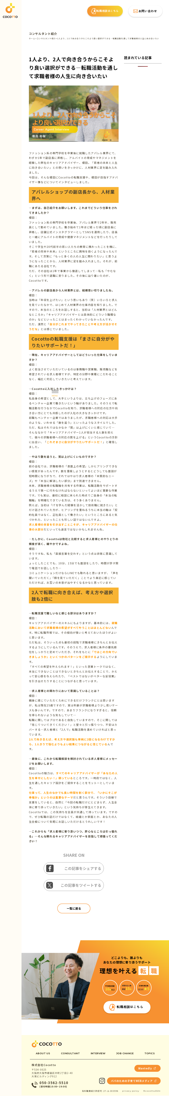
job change (125, 1054)
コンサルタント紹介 (43, 33)
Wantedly (146, 1069)
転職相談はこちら (104, 12)
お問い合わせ (145, 12)
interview (98, 1054)
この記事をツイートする (73, 885)
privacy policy (130, 1091)
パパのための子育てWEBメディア (131, 1081)
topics (149, 1054)
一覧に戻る (74, 908)
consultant (70, 1054)
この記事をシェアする (73, 868)
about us (43, 1054)
